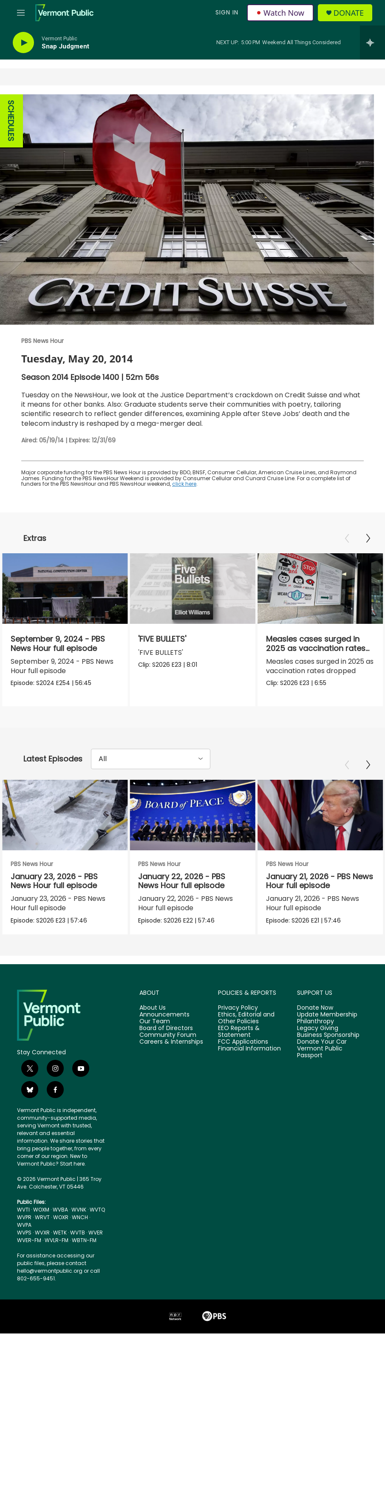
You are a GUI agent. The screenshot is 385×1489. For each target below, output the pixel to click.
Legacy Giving (317, 1028)
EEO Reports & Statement (239, 1032)
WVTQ (97, 1209)
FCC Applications (243, 1042)
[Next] (368, 538)
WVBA (60, 1209)
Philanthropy (315, 1021)
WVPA (24, 1225)
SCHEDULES (11, 121)
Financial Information (249, 1048)
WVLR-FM (56, 1240)
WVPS (24, 1232)
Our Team (154, 1021)
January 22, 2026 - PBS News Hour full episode (207, 881)
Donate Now (315, 1008)
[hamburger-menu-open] (21, 12)
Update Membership (327, 1014)
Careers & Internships (171, 1042)
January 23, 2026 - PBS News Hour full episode (54, 881)
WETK (60, 1232)
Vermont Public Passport (320, 1052)
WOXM (41, 1209)
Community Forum (167, 1035)
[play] (23, 43)
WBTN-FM (84, 1240)
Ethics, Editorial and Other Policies (246, 1018)
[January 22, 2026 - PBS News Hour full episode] (217, 815)
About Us (152, 1008)
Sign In (226, 12)
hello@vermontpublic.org (49, 1270)
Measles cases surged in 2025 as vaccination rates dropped (293, 648)
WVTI (23, 1209)
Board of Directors (166, 1028)
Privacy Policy (238, 1008)
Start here (72, 1163)
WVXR (42, 1232)
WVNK (78, 1209)
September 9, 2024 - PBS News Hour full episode (58, 643)
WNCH (80, 1217)
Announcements (164, 1014)
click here (184, 483)
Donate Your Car (322, 1042)
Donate (349, 12)
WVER (95, 1232)
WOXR (60, 1217)
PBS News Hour (42, 341)
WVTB (77, 1232)
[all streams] (372, 42)
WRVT (42, 1217)
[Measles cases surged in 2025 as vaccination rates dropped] (298, 588)
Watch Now (280, 13)
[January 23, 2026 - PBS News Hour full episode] (64, 815)
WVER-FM (29, 1240)
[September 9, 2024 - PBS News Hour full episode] (64, 588)
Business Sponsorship (328, 1035)
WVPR (24, 1217)
